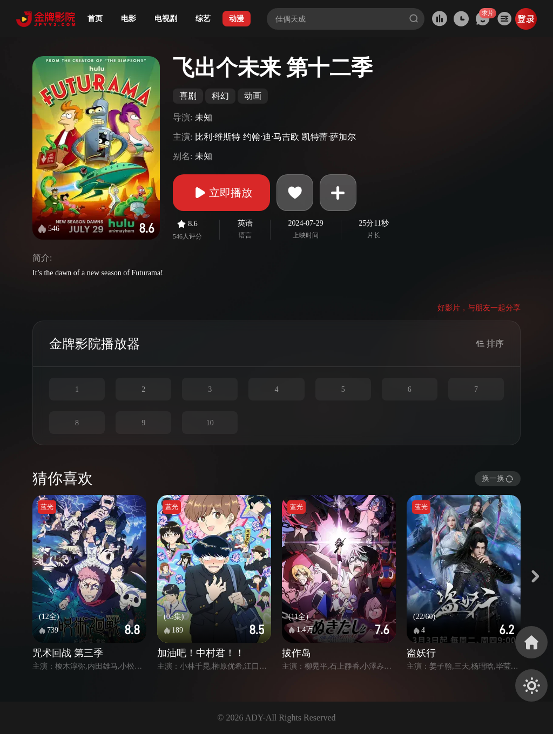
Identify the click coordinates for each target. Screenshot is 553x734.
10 (210, 423)
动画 (252, 95)
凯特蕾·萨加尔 (329, 136)
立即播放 (221, 193)
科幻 (220, 95)
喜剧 (188, 95)
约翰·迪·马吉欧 (271, 136)
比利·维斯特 (217, 136)
